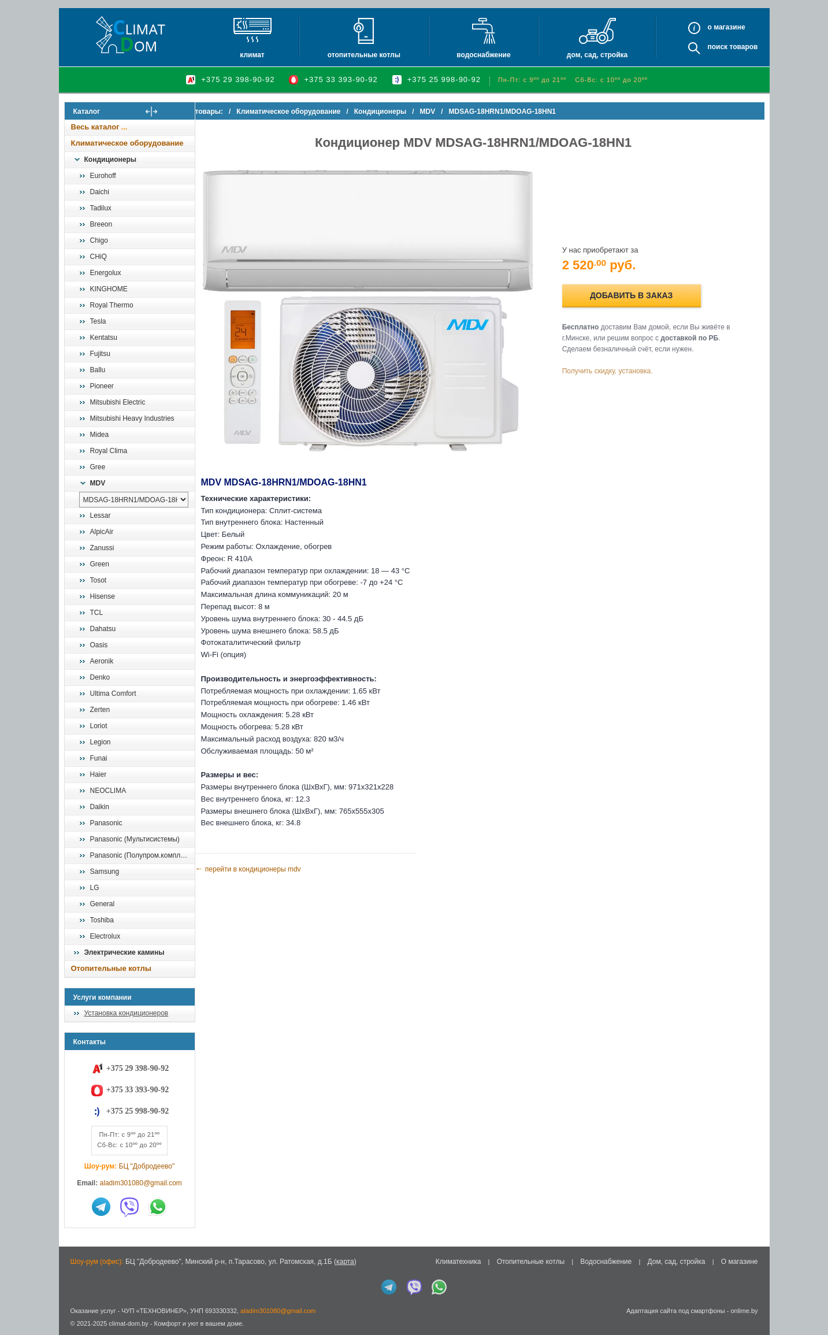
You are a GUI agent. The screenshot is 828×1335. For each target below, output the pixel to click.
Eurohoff (103, 176)
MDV (98, 483)
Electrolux (105, 936)
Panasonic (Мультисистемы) (135, 839)
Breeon (101, 224)
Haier (98, 774)
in (74, 1332)
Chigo (99, 240)
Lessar (100, 515)
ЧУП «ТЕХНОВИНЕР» (154, 1310)
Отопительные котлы (364, 55)
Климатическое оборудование (127, 143)
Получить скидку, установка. (616, 365)
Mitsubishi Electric (118, 402)
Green (99, 564)
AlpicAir (102, 532)
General (102, 904)
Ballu (98, 370)
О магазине (739, 1262)
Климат (252, 55)
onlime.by (744, 1310)
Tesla (98, 321)
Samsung (105, 871)
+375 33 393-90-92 (340, 79)
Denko (100, 677)
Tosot (98, 580)
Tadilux (101, 208)
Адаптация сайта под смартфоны (675, 1310)
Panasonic (106, 823)
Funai (98, 758)
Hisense (102, 596)
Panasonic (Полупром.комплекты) (142, 855)
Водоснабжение (483, 55)
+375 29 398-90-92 (237, 79)
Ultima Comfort (113, 693)
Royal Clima (109, 451)
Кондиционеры (110, 159)
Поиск (717, 47)
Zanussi (102, 548)
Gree (98, 467)
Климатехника (458, 1262)
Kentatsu (103, 337)
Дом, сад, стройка (597, 55)
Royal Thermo (111, 305)
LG (94, 888)
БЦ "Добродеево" (147, 1166)
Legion (100, 742)
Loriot (98, 726)
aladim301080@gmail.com (141, 1183)
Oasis (99, 645)
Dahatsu (103, 629)
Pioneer (102, 386)
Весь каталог (95, 127)
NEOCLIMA (108, 791)
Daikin (99, 807)
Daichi (99, 192)
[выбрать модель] (133, 499)
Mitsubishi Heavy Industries (132, 418)
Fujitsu (100, 354)
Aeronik (102, 661)
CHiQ (98, 257)
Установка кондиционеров (126, 1013)
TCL (96, 613)
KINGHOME (109, 289)
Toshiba (102, 920)
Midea (99, 435)
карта (345, 1262)
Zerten (100, 710)
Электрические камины (124, 952)
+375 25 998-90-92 (444, 79)
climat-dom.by (128, 1323)
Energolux (105, 273)
